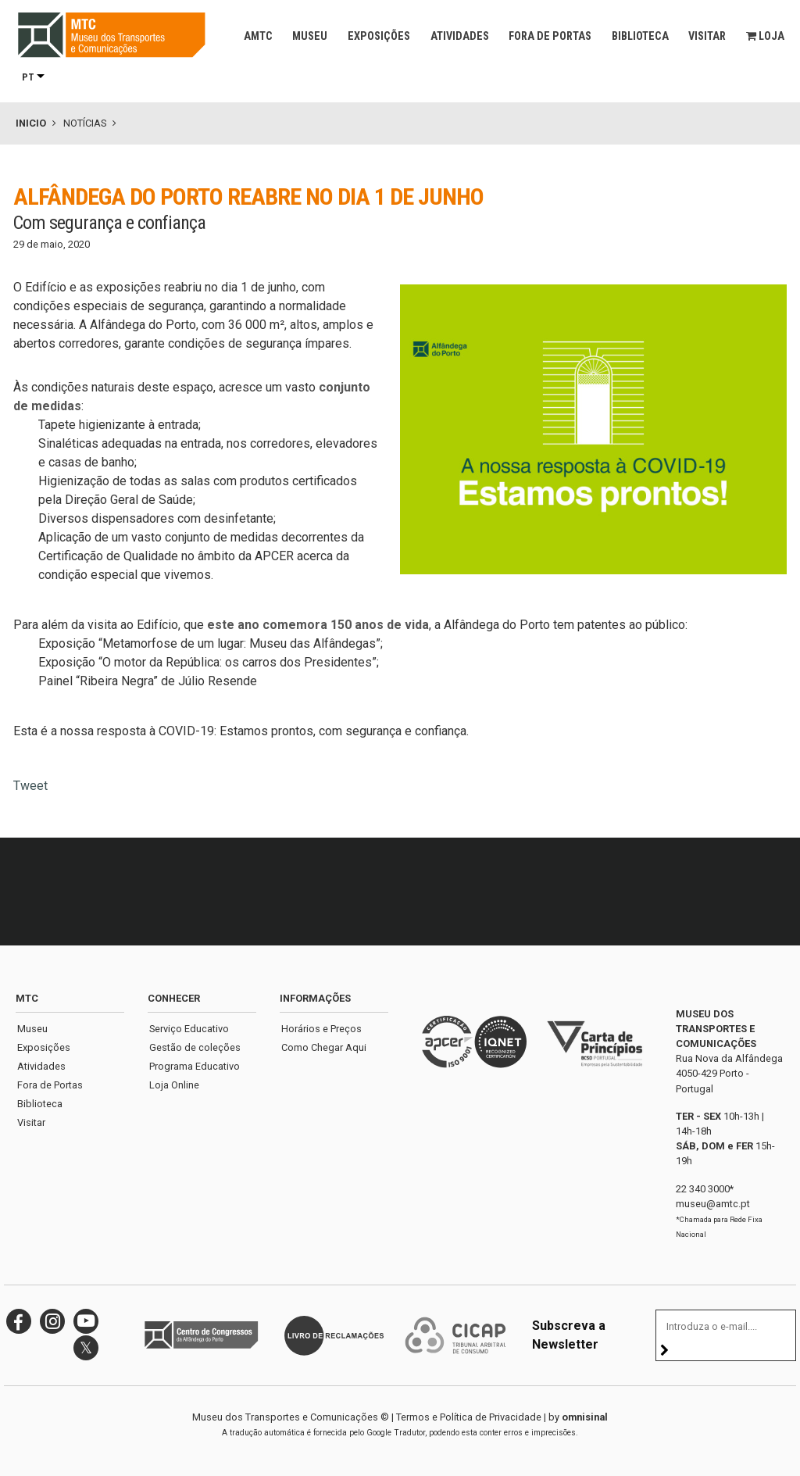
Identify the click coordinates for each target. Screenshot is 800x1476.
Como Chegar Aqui (323, 1047)
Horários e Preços (321, 1029)
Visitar (707, 36)
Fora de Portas (550, 36)
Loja (765, 36)
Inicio (31, 123)
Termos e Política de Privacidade (468, 1417)
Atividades (459, 36)
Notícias (84, 123)
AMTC (258, 36)
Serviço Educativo (189, 1029)
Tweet (30, 785)
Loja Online (174, 1085)
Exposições (379, 36)
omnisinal (585, 1417)
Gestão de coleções (195, 1047)
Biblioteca (640, 36)
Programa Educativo (194, 1066)
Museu (309, 36)
